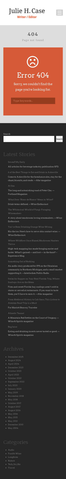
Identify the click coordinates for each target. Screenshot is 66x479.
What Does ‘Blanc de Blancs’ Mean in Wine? (30, 199)
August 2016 (14, 410)
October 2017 (14, 403)
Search (6, 134)
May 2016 (13, 414)
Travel (11, 468)
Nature (11, 461)
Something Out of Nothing (21, 261)
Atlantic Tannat (16, 313)
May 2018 (13, 399)
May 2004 (13, 428)
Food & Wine (14, 453)
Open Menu (59, 13)
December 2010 (15, 424)
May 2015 (13, 417)
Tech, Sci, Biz (14, 464)
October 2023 (14, 371)
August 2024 (14, 360)
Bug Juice (12, 327)
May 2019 (13, 392)
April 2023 (13, 375)
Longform (13, 457)
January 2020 (14, 389)
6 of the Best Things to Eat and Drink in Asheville (33, 172)
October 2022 (14, 378)
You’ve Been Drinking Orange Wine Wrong (30, 227)
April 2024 (13, 364)
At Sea (11, 186)
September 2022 (16, 382)
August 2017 (14, 407)
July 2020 (13, 385)
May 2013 (13, 421)
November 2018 (16, 396)
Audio (11, 450)
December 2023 (15, 367)
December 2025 (15, 357)
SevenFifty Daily (16, 162)
